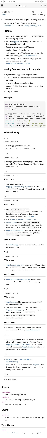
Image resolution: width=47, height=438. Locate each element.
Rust (43, 1)
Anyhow (36, 365)
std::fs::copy (29, 216)
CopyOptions (8, 25)
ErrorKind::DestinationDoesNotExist (23, 219)
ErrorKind (5, 415)
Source (4, 15)
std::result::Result (12, 433)
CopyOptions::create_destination (18, 344)
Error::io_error (11, 222)
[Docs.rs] (1, 1)
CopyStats (16, 41)
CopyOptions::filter (29, 55)
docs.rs (37, 1)
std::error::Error (25, 359)
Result (4, 430)
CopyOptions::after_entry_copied (18, 63)
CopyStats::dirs (27, 347)
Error (8, 359)
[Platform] (10, 1)
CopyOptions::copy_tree (32, 25)
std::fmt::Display (12, 362)
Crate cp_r (21, 5)
